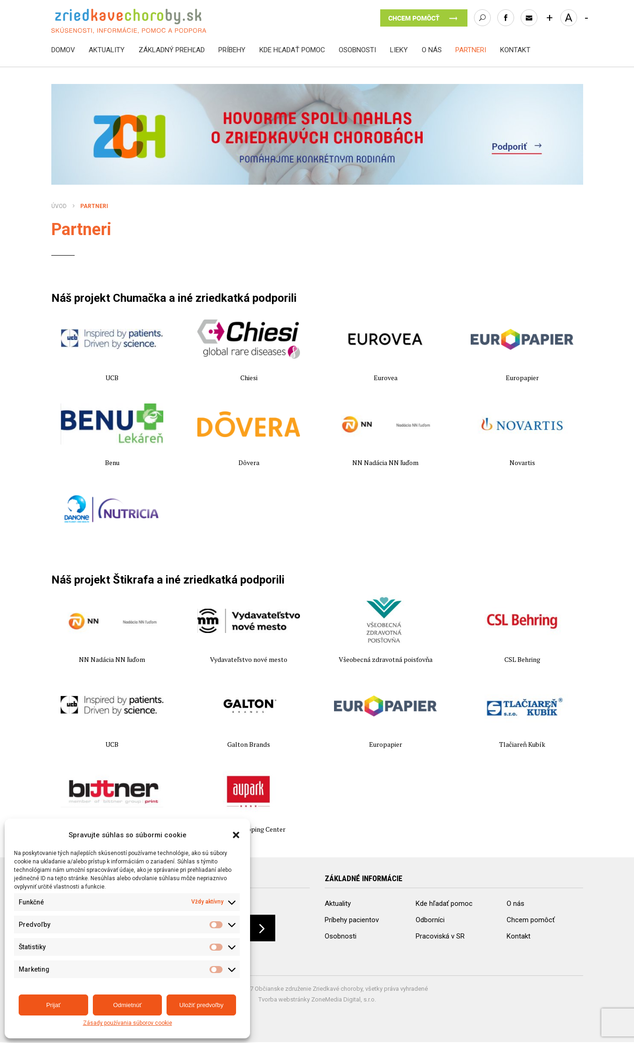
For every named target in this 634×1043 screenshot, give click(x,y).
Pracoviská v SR (440, 936)
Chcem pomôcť (531, 919)
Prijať (53, 1004)
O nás (432, 50)
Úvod (59, 206)
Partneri (470, 50)
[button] (236, 835)
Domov (63, 50)
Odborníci (430, 919)
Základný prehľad (172, 50)
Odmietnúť (127, 1004)
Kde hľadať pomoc (292, 50)
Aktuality (107, 50)
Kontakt (515, 50)
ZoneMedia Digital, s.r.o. (343, 1000)
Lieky (399, 50)
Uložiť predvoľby (201, 1004)
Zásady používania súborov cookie (127, 1023)
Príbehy (231, 50)
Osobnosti (357, 50)
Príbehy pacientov (352, 919)
